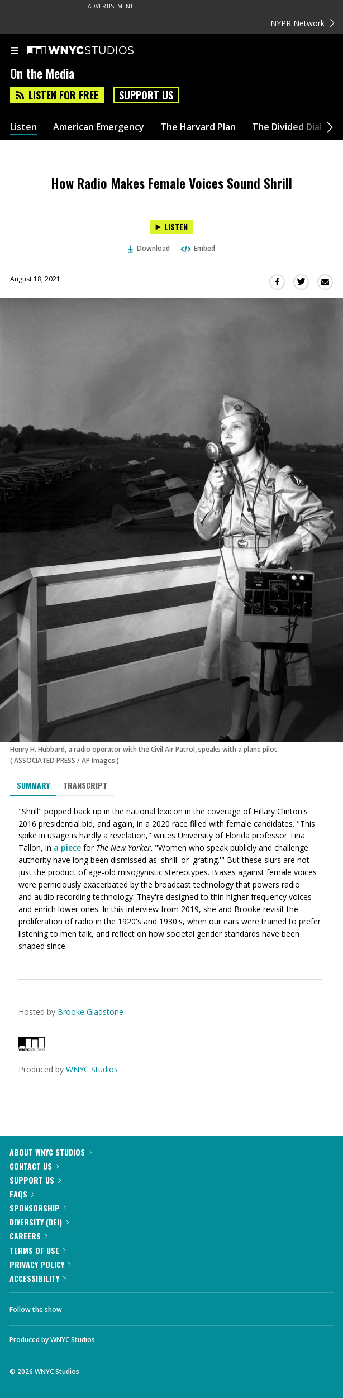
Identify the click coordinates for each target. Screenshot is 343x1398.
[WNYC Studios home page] (94, 51)
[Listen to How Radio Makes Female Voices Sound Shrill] (171, 227)
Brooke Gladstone (90, 1011)
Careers (28, 1236)
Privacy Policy (40, 1264)
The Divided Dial (287, 127)
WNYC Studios (92, 1069)
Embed (197, 248)
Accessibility (37, 1278)
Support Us (146, 95)
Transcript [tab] (85, 785)
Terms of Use (37, 1250)
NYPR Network (302, 23)
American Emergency (98, 127)
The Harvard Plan (198, 127)
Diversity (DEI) (39, 1222)
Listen (23, 127)
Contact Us (34, 1166)
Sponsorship (37, 1208)
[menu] (14, 51)
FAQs (21, 1194)
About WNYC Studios (50, 1152)
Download (149, 248)
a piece (67, 847)
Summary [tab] (33, 785)
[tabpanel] (171, 879)
